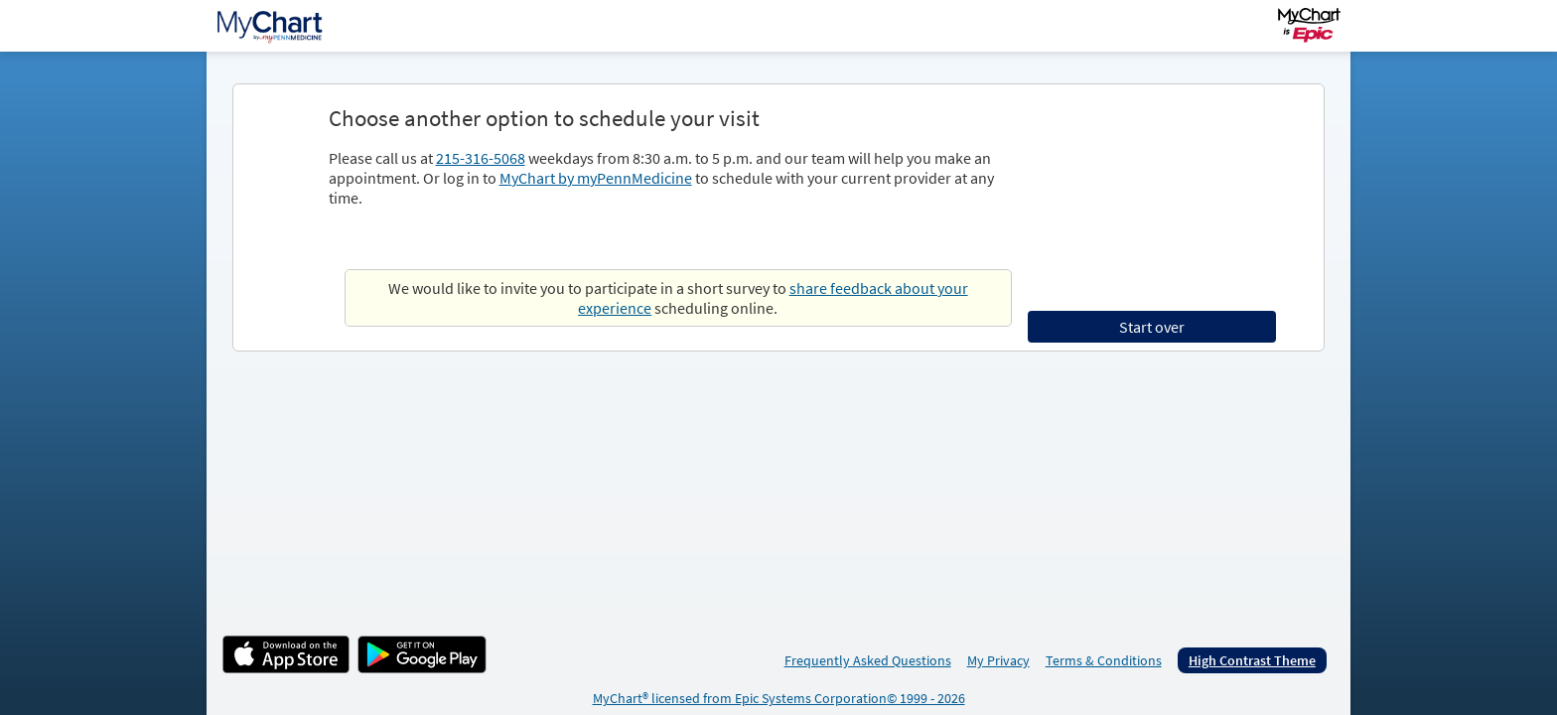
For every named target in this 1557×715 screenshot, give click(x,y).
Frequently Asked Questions (867, 660)
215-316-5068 (480, 158)
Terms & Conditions (1104, 660)
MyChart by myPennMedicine (595, 178)
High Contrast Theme (1252, 660)
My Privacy (998, 660)
